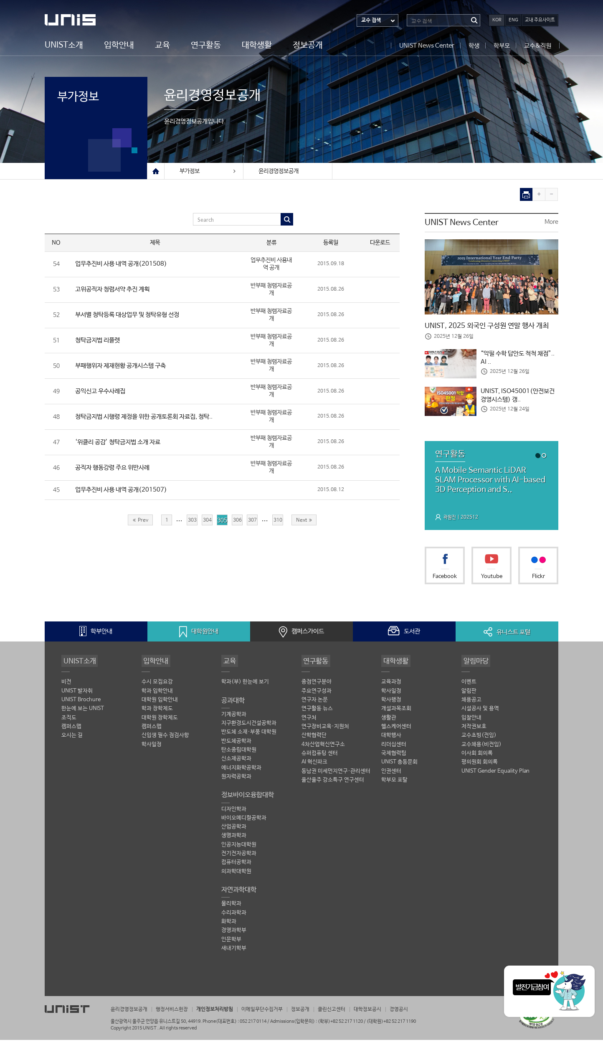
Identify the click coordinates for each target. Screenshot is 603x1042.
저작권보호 (473, 730)
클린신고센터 (348, 1012)
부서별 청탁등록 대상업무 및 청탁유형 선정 (132, 315)
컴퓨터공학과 (236, 867)
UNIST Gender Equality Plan (495, 775)
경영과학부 (233, 936)
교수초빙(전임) (479, 739)
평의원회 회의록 (479, 766)
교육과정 (391, 685)
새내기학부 (233, 954)
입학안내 (119, 45)
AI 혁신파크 (314, 766)
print (526, 194)
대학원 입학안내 (160, 703)
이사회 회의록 (477, 757)
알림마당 (474, 663)
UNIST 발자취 (77, 694)
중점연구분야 (317, 685)
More (551, 222)
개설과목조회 (396, 712)
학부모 (502, 45)
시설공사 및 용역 (480, 712)
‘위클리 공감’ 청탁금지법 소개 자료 (121, 443)
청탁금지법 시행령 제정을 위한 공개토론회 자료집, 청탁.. (150, 418)
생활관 (388, 720)
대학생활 (257, 45)
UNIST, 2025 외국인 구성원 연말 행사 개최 (491, 326)
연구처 (309, 720)
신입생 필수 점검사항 (165, 739)
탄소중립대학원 (238, 753)
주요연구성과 (317, 694)
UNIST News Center (426, 45)
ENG (513, 20)
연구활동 (206, 45)
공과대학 (233, 703)
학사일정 (152, 748)
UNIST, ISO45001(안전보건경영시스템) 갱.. (519, 396)
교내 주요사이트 (540, 20)
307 (252, 522)
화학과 (228, 926)
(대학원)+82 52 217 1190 (391, 1023)
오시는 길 (72, 739)
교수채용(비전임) (481, 748)
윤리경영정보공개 (278, 171)
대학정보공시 (386, 1012)
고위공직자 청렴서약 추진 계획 (115, 290)
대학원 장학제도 (160, 720)
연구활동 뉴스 (317, 712)
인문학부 (231, 945)
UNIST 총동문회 (399, 766)
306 (237, 522)
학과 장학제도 (157, 712)
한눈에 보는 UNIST (82, 712)
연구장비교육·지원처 (325, 730)
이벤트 (468, 685)
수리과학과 (233, 918)
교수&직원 (537, 45)
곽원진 (450, 520)
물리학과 (231, 908)
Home (155, 171)
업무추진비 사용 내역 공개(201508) (124, 264)
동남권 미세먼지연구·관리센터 (336, 775)
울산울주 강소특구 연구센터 (333, 784)
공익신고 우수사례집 (102, 392)
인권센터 (391, 775)
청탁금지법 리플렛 (99, 341)
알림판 (468, 694)
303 (192, 522)
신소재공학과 (236, 762)
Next (304, 522)
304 (207, 522)
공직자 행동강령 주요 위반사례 (115, 469)
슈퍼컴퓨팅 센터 (320, 757)
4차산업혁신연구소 (323, 748)
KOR (497, 20)
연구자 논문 (315, 703)
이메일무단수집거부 (273, 1012)
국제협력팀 (393, 757)
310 (278, 522)
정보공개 (308, 45)
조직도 (68, 720)
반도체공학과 (236, 744)
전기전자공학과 (238, 858)
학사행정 (391, 703)
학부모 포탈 (394, 784)
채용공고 (471, 703)
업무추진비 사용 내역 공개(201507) (124, 491)
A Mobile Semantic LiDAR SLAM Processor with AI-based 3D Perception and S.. (488, 482)
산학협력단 (314, 739)
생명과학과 (233, 840)
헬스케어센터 (396, 730)
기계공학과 (233, 717)
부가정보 (84, 99)
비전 (66, 685)
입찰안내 (471, 720)
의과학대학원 (236, 876)
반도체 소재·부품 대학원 (248, 735)
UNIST (78, 19)
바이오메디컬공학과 (243, 822)
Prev (140, 522)
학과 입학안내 (157, 694)
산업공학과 (233, 831)
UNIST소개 (64, 45)
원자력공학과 (236, 780)
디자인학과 (233, 813)
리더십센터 (393, 748)
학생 (474, 45)
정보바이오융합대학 (247, 799)
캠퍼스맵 (71, 730)
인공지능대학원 (238, 849)
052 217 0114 (253, 1023)
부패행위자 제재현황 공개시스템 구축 (124, 366)
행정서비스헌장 (176, 1012)
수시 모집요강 (157, 685)
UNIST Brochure (81, 703)
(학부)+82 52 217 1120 (341, 1023)
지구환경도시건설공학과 (248, 726)
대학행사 (391, 739)
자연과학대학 (238, 894)
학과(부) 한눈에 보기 (245, 685)
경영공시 (420, 1012)
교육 (162, 45)
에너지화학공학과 (241, 771)
